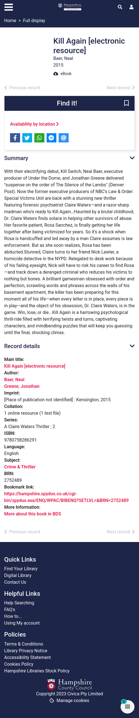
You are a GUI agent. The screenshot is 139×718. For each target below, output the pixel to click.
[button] (126, 103)
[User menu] (131, 7)
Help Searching (19, 603)
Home (10, 20)
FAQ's (9, 609)
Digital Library (18, 575)
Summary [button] (16, 158)
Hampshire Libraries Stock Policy (37, 671)
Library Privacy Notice (25, 650)
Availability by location (34, 124)
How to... (13, 616)
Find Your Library (20, 568)
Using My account (22, 623)
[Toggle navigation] (8, 6)
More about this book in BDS (32, 514)
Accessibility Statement (27, 657)
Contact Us (15, 582)
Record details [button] (22, 346)
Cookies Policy (18, 664)
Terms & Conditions (23, 644)
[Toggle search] (120, 7)
